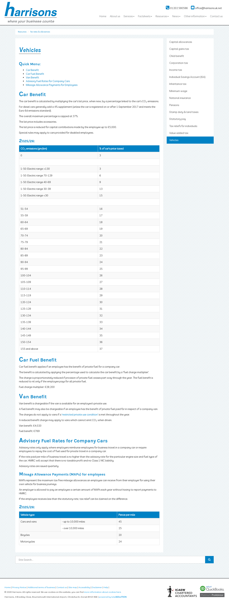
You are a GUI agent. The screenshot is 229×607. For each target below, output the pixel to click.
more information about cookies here (102, 592)
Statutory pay (177, 119)
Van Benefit (32, 77)
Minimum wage (178, 91)
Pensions (174, 105)
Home (102, 16)
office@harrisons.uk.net (206, 8)
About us (115, 16)
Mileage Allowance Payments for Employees (51, 85)
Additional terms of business (41, 587)
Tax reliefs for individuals (183, 126)
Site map (72, 587)
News (176, 16)
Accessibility (84, 587)
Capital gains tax (179, 48)
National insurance (180, 98)
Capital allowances (180, 42)
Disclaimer (97, 587)
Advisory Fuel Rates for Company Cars (48, 81)
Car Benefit (32, 70)
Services (129, 16)
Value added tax (178, 133)
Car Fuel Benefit (35, 73)
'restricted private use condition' (80, 414)
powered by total (113, 597)
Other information (195, 16)
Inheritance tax (177, 84)
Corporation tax (178, 63)
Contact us (216, 16)
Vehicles (173, 140)
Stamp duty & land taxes (183, 112)
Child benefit (176, 56)
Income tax (175, 69)
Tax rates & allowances (40, 32)
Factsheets (145, 16)
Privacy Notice (19, 587)
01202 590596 (177, 8)
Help (106, 587)
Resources (162, 16)
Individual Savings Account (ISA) (187, 77)
